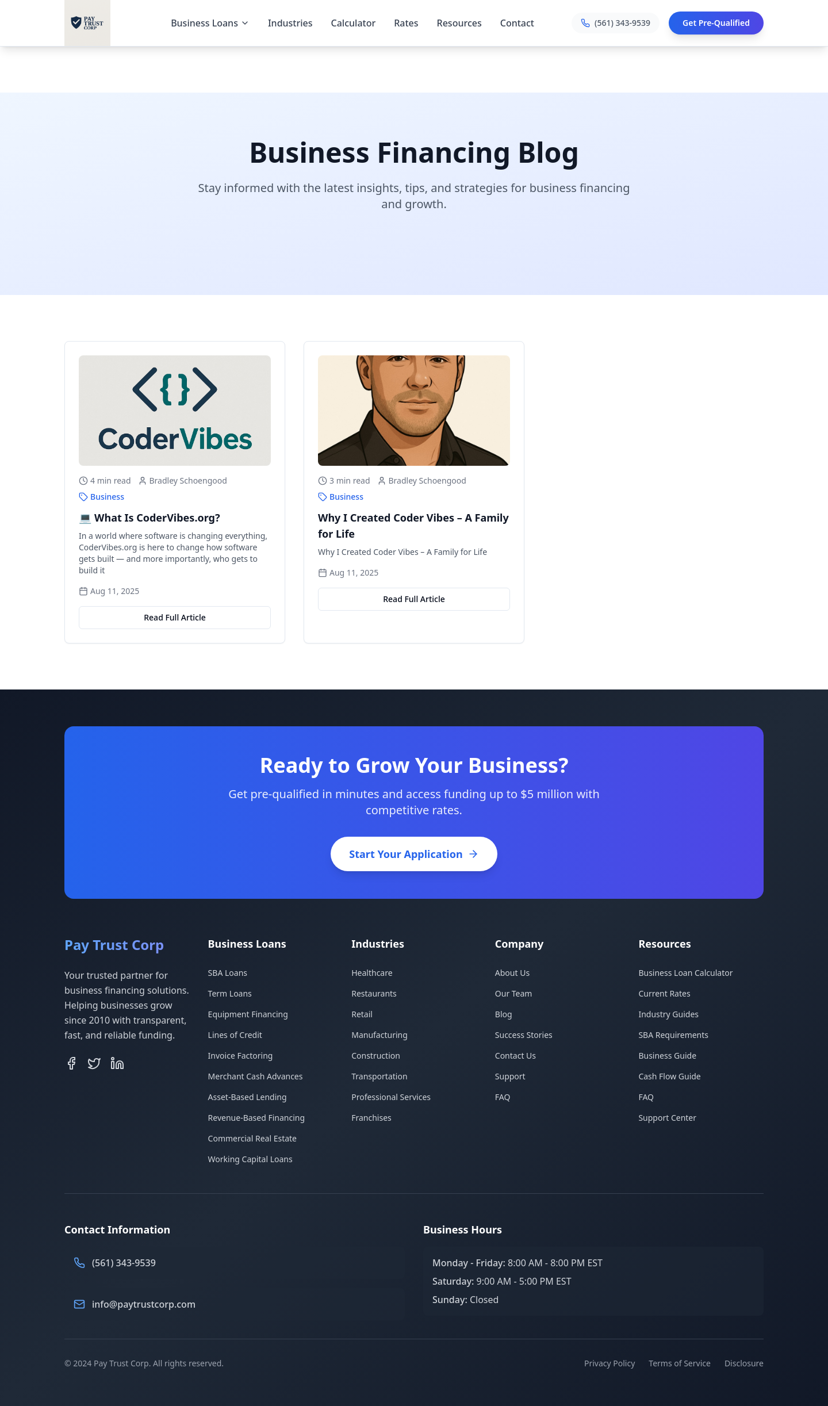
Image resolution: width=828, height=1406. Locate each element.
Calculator (353, 23)
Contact (517, 23)
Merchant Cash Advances (255, 1076)
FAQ (503, 1096)
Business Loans (210, 23)
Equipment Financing (248, 1014)
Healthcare (371, 972)
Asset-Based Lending (247, 1096)
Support (510, 1076)
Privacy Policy (609, 1363)
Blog (503, 1014)
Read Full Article (175, 617)
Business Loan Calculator (685, 972)
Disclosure (744, 1363)
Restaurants (374, 993)
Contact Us (515, 1055)
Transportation (379, 1076)
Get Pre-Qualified (716, 22)
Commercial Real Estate (252, 1138)
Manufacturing (379, 1034)
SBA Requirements (673, 1034)
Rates (406, 23)
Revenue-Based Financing (256, 1117)
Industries (290, 23)
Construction (375, 1055)
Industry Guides (668, 1014)
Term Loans (230, 993)
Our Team (513, 993)
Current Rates (664, 993)
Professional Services (391, 1096)
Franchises (371, 1117)
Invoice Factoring (240, 1055)
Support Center (667, 1117)
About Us (512, 972)
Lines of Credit (235, 1034)
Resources (459, 23)
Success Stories (524, 1034)
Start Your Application (413, 854)
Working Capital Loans (250, 1159)
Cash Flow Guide (669, 1076)
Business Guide (667, 1055)
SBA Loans (227, 972)
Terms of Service (680, 1363)
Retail (362, 1014)
